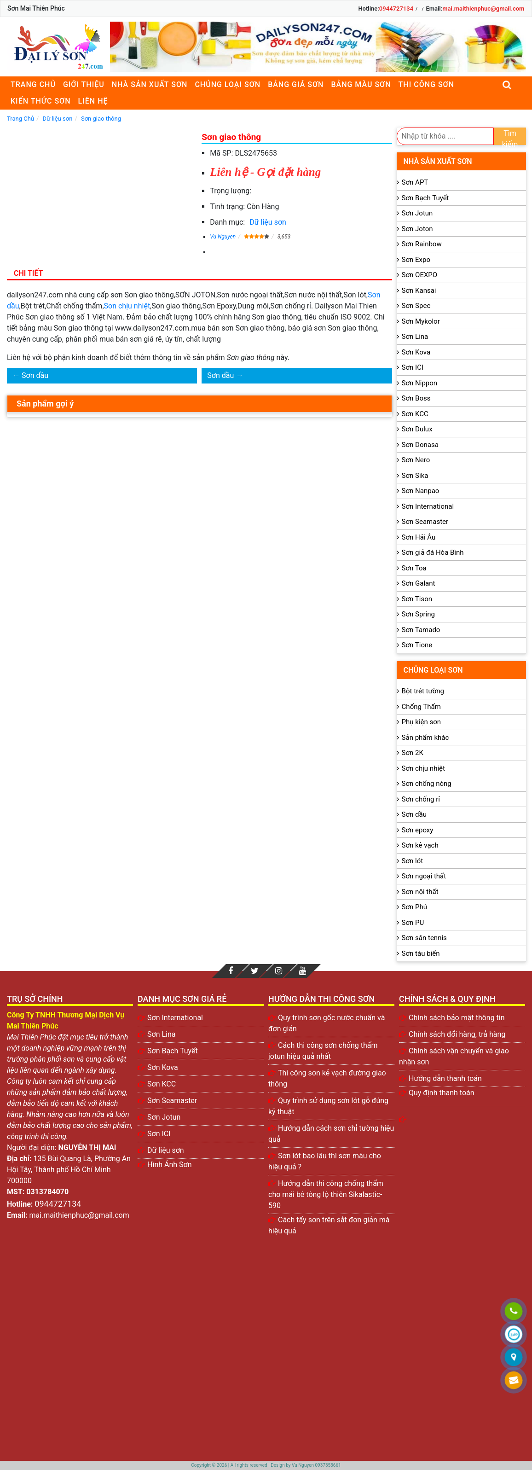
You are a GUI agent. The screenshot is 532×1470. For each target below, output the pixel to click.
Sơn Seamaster (425, 521)
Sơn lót (412, 861)
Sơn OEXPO (420, 275)
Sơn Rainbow (422, 244)
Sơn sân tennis (424, 938)
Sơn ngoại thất (424, 876)
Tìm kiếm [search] (510, 137)
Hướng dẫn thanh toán (445, 1078)
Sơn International (428, 506)
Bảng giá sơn (296, 84)
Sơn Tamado (421, 630)
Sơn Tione (417, 645)
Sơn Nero (416, 460)
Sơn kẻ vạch (420, 845)
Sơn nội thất (420, 892)
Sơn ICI (412, 367)
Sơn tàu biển (421, 953)
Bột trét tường (423, 691)
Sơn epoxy (418, 830)
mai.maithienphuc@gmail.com (483, 8)
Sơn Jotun (417, 213)
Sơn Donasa (420, 445)
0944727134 (396, 8)
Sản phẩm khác (425, 737)
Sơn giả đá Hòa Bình (433, 552)
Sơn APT (415, 182)
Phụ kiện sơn (421, 722)
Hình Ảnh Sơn (169, 1164)
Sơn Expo (416, 260)
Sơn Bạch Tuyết (425, 198)
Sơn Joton (417, 229)
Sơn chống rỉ (421, 799)
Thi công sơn (426, 84)
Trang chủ (33, 84)
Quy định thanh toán (441, 1092)
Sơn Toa (414, 568)
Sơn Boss (416, 398)
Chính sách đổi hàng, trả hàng (457, 1034)
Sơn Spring (418, 614)
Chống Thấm (421, 707)
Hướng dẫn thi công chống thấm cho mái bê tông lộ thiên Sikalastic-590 (325, 1194)
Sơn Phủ (414, 907)
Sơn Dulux (417, 429)
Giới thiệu (83, 84)
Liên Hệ (93, 101)
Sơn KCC (415, 414)
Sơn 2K (412, 753)
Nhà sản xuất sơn (150, 84)
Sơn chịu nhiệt (127, 306)
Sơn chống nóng (426, 783)
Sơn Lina (415, 336)
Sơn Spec (416, 306)
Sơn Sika (415, 475)
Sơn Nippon (420, 383)
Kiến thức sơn (41, 101)
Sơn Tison (417, 599)
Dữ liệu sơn (267, 222)
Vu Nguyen (223, 236)
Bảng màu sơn (361, 84)
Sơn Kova (416, 352)
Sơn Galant (418, 583)
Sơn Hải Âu (419, 537)
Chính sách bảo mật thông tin (457, 1017)
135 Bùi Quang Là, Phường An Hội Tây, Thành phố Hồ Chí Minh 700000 (69, 1169)
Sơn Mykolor (421, 321)
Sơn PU (413, 922)
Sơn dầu (35, 375)
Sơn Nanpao (420, 491)
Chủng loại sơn (227, 84)
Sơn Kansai (419, 290)
